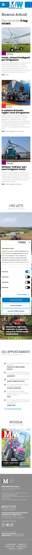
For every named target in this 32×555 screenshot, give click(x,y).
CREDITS (20, 549)
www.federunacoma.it (9, 521)
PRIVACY (12, 549)
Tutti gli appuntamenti (12, 409)
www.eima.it (20, 534)
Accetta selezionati (16, 305)
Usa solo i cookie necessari (16, 311)
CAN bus (19, 184)
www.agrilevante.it (17, 535)
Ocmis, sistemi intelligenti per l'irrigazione (16, 58)
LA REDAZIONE (11, 544)
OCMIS (7, 131)
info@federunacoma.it (9, 495)
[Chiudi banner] (29, 242)
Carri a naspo (20, 131)
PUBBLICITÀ (22, 544)
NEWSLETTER (9, 547)
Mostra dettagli (22, 294)
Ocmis (7, 74)
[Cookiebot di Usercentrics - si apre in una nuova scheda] (19, 242)
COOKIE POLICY (21, 547)
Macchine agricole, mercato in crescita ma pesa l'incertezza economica (17, 330)
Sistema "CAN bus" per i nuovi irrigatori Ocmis (14, 168)
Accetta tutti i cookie (16, 300)
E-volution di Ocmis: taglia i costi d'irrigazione (15, 111)
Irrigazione (13, 131)
